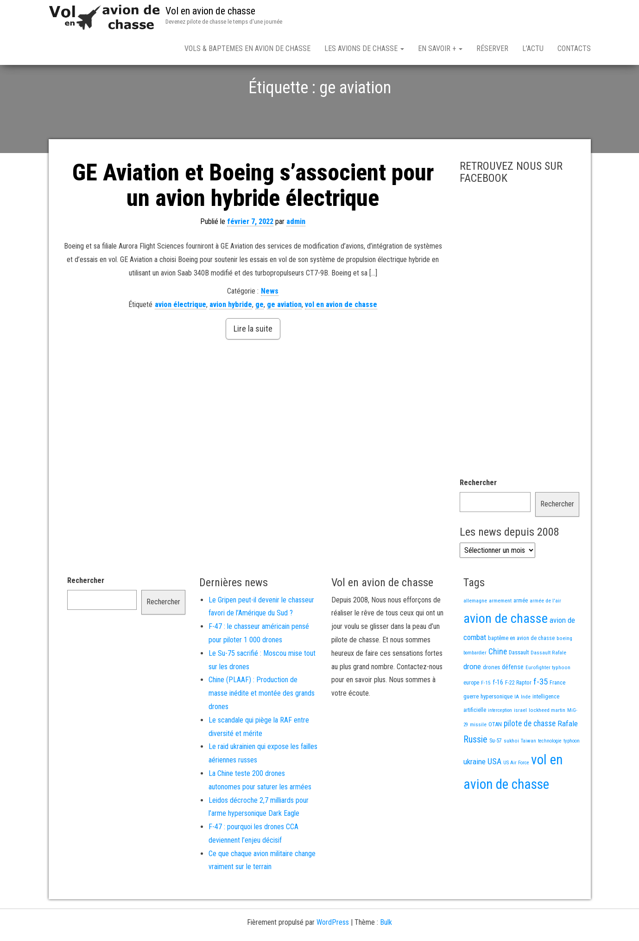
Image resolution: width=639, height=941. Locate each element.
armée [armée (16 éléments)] (520, 633)
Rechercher (478, 515)
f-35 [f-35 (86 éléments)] (540, 714)
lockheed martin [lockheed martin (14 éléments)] (547, 742)
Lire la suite (253, 361)
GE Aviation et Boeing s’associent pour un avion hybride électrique (253, 218)
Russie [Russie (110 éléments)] (475, 771)
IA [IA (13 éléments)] (516, 729)
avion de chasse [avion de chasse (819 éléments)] (505, 651)
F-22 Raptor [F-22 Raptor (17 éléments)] (518, 714)
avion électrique (180, 337)
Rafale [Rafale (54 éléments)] (567, 756)
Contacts (574, 48)
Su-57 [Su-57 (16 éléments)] (495, 773)
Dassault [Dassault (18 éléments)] (519, 684)
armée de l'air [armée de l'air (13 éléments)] (545, 633)
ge (259, 337)
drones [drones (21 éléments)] (491, 699)
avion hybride (230, 337)
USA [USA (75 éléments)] (494, 794)
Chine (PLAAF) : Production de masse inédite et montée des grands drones (262, 725)
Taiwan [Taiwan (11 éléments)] (528, 773)
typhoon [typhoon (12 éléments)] (571, 773)
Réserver (492, 48)
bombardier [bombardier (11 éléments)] (475, 685)
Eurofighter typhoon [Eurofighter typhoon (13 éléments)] (547, 700)
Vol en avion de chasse (210, 11)
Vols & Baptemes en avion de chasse (247, 48)
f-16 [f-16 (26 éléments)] (498, 714)
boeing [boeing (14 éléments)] (564, 670)
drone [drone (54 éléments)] (472, 699)
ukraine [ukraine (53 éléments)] (474, 794)
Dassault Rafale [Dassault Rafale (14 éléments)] (548, 685)
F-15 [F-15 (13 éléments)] (486, 715)
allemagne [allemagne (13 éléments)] (475, 633)
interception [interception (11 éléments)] (500, 743)
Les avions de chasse (364, 48)
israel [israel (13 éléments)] (520, 742)
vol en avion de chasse (341, 337)
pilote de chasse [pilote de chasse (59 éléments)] (530, 756)
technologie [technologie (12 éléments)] (550, 773)
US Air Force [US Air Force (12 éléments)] (516, 795)
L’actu (533, 48)
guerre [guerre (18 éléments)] (471, 728)
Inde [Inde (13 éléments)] (526, 729)
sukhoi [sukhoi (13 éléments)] (511, 773)
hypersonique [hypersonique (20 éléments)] (496, 728)
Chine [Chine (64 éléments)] (497, 684)
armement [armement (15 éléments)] (500, 633)
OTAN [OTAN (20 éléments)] (495, 756)
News (269, 323)
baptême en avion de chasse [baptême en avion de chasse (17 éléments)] (521, 670)
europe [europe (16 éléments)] (471, 715)
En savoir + (440, 48)
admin (295, 254)
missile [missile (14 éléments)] (478, 757)
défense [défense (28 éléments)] (513, 700)
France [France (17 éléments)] (557, 714)
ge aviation (284, 337)
